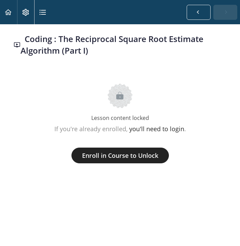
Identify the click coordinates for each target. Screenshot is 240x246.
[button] (8, 12)
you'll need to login (156, 129)
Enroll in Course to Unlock (120, 155)
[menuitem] (25, 12)
